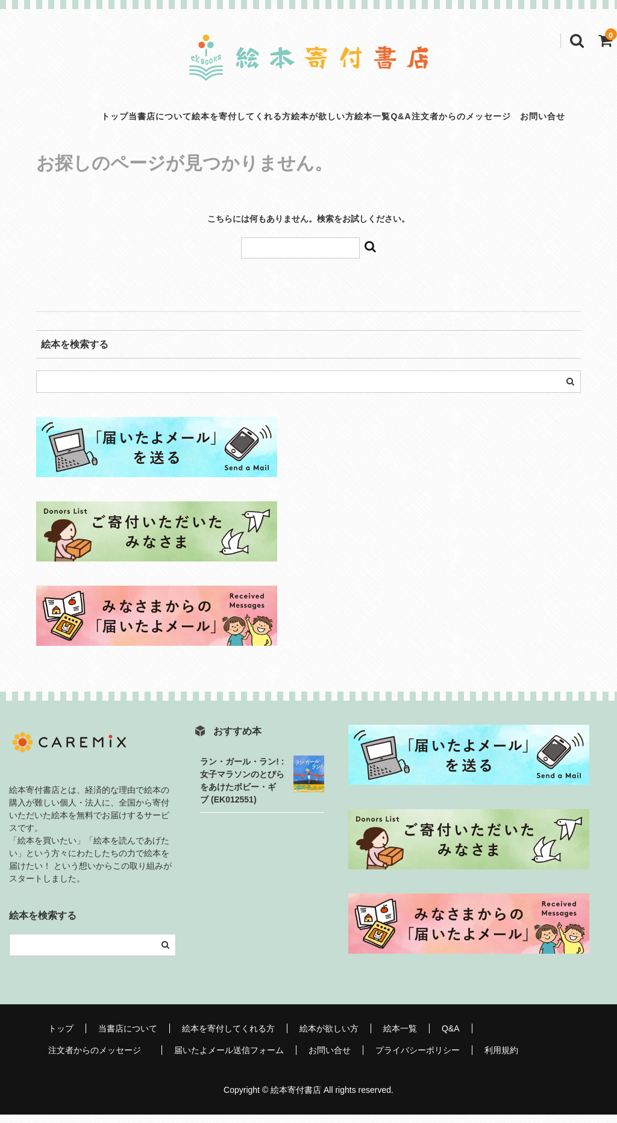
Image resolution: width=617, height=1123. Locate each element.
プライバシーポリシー (417, 1058)
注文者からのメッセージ (529, 120)
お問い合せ (329, 1058)
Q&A (438, 120)
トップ (26, 120)
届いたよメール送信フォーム (229, 1058)
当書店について (96, 120)
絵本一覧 (385, 120)
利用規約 (501, 1058)
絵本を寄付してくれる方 (203, 120)
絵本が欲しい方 (310, 120)
